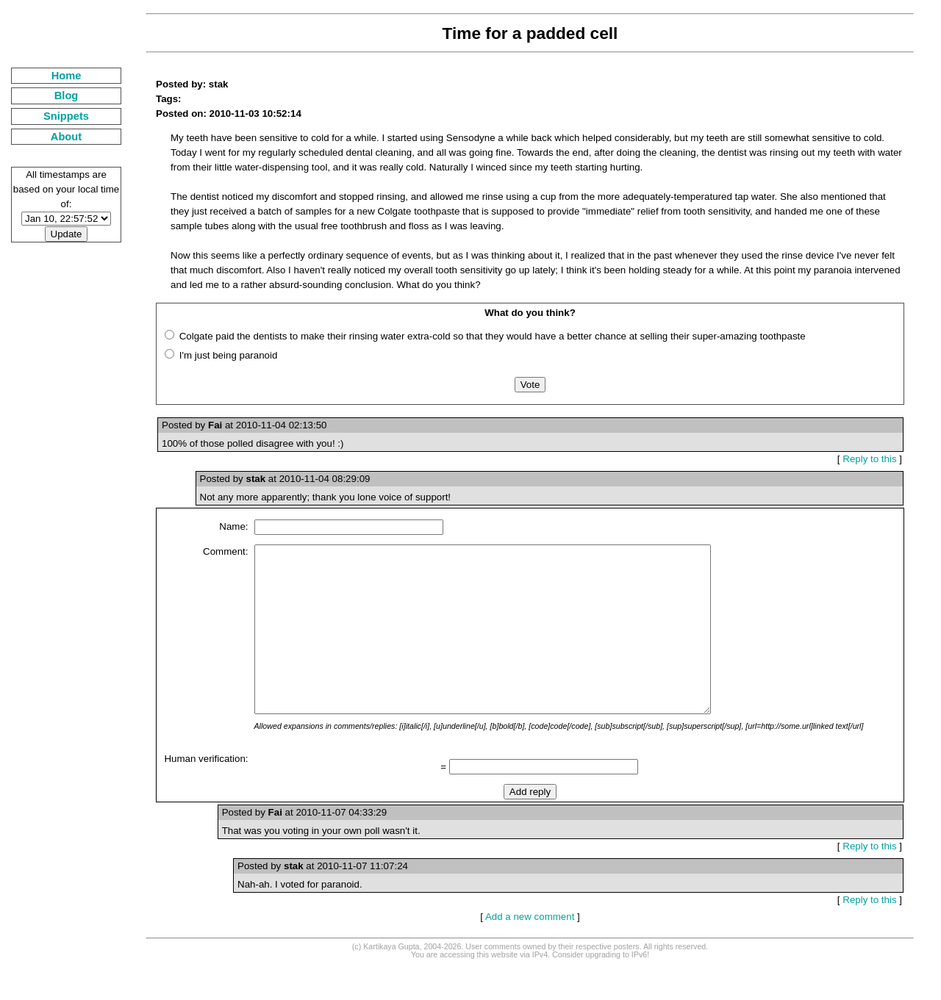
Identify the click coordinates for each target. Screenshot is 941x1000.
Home (66, 76)
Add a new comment (530, 949)
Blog (66, 95)
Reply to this (869, 458)
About (66, 137)
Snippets (66, 116)
